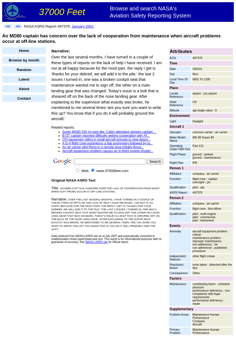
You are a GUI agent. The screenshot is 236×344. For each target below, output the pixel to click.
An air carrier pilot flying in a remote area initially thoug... (103, 147)
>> (18, 26)
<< (8, 26)
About (24, 89)
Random (24, 70)
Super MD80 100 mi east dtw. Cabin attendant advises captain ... (109, 132)
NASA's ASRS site (96, 242)
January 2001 (83, 26)
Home (24, 51)
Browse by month (24, 60)
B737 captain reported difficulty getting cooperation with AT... (106, 136)
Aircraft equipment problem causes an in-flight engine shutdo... (107, 151)
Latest (24, 79)
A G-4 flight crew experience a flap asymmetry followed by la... (107, 143)
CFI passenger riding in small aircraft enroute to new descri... (106, 139)
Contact (24, 98)
